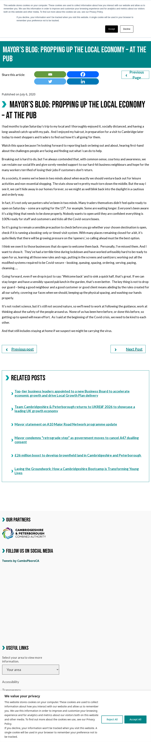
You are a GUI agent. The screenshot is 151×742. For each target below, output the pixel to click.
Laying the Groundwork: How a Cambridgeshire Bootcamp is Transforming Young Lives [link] (75, 471)
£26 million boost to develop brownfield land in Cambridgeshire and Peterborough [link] (76, 455)
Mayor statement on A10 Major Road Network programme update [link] (64, 424)
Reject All (112, 719)
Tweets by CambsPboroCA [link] (20, 561)
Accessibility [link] (10, 682)
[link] (50, 74)
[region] (75, 716)
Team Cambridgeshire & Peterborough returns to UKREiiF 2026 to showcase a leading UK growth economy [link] (73, 409)
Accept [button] (111, 29)
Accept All (135, 719)
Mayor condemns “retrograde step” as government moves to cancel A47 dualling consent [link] (75, 440)
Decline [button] (126, 29)
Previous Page (135, 75)
